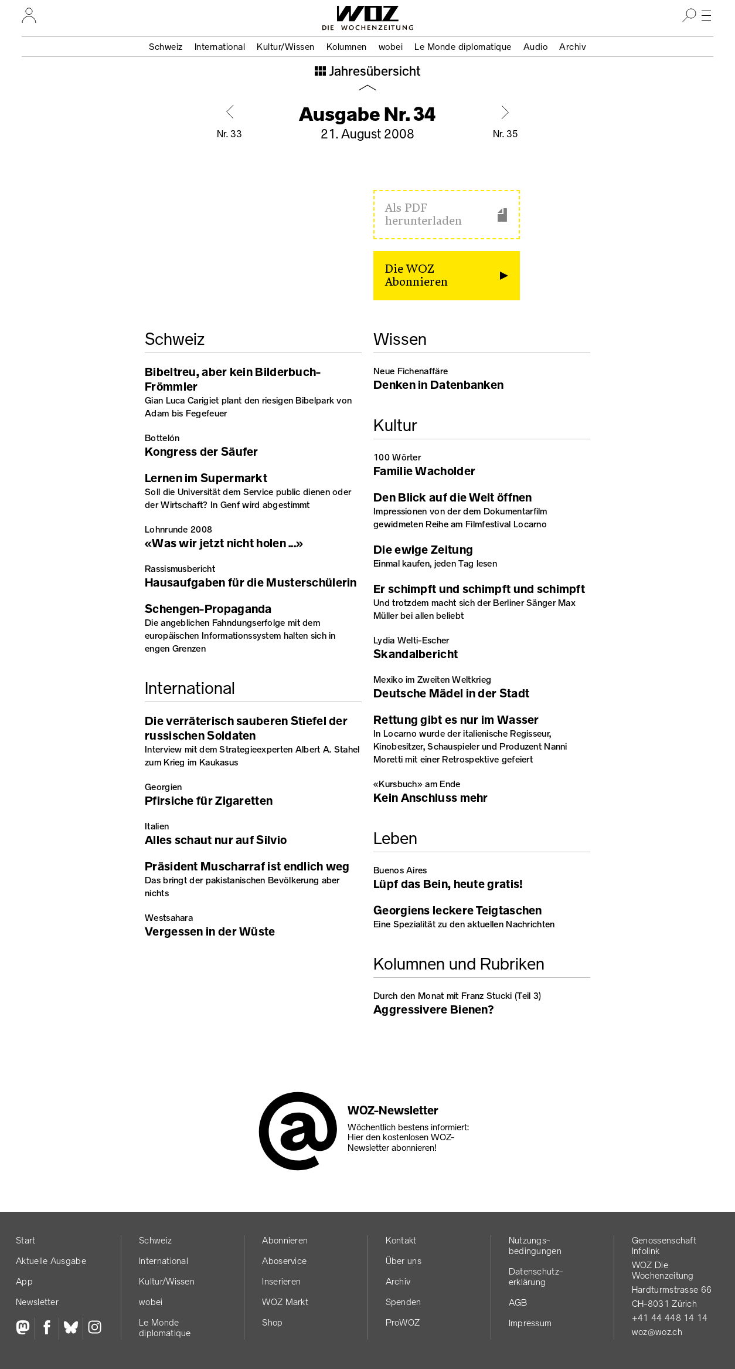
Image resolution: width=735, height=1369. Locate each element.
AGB (518, 1302)
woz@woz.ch (657, 1332)
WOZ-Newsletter (393, 1110)
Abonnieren (285, 1240)
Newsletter (37, 1302)
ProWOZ (403, 1322)
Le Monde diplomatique (463, 47)
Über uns (403, 1261)
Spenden (403, 1302)
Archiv (572, 47)
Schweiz (166, 47)
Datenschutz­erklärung (536, 1276)
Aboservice (284, 1261)
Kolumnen (346, 47)
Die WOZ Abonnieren (416, 275)
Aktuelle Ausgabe (51, 1261)
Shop (272, 1322)
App (24, 1281)
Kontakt (401, 1240)
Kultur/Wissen (286, 47)
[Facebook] (47, 1328)
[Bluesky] (71, 1328)
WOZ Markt (285, 1302)
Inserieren (281, 1281)
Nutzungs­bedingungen (535, 1245)
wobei (391, 47)
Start (26, 1240)
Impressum (530, 1323)
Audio (535, 47)
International (220, 47)
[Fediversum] (25, 1328)
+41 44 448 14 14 (670, 1318)
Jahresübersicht (373, 72)
